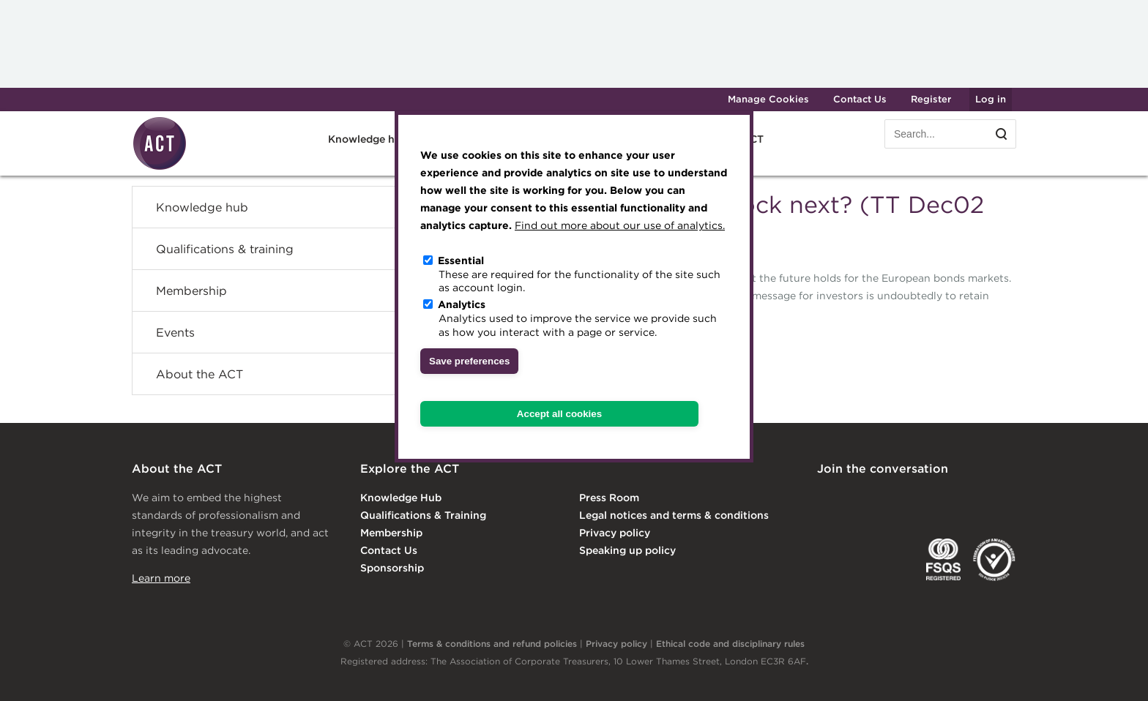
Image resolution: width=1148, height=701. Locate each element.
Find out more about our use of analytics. (620, 225)
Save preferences (469, 361)
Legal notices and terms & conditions (674, 515)
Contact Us (860, 99)
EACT (838, 560)
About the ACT (199, 374)
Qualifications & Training (423, 515)
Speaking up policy (627, 550)
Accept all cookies (559, 413)
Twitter (886, 499)
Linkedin (827, 499)
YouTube (1006, 499)
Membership (191, 290)
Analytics (461, 304)
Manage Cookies (768, 99)
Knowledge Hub (400, 497)
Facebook (946, 499)
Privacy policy (614, 532)
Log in (990, 99)
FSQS (943, 560)
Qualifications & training (225, 248)
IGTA (893, 560)
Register (931, 99)
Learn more (161, 578)
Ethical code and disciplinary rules (730, 643)
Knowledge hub (368, 139)
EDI (994, 560)
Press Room (609, 497)
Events (175, 332)
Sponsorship (392, 567)
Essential (461, 260)
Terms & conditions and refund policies (492, 643)
